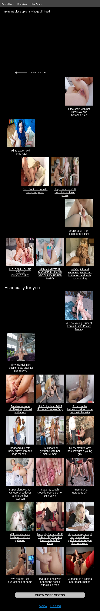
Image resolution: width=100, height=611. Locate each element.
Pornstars (22, 4)
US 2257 (55, 606)
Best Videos (8, 4)
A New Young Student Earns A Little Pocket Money (79, 326)
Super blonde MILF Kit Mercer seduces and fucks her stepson (20, 494)
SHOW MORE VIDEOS (50, 595)
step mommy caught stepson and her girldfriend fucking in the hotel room (80, 539)
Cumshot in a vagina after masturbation (80, 580)
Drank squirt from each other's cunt (79, 232)
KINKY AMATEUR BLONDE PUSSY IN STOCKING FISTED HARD (50, 274)
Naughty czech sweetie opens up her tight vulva (49, 492)
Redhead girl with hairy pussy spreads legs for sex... (20, 451)
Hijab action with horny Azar (21, 152)
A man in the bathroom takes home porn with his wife (79, 409)
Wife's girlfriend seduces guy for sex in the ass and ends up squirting (80, 274)
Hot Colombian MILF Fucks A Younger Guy (50, 408)
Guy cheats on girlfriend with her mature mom (50, 451)
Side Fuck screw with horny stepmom (35, 191)
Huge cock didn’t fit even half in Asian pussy (65, 192)
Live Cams (36, 4)
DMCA (43, 606)
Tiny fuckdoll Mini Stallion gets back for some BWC (21, 367)
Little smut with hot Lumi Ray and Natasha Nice (79, 112)
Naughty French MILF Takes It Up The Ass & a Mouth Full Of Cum (50, 539)
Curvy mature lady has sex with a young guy (80, 451)
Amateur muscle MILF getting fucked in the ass (20, 409)
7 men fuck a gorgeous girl (80, 491)
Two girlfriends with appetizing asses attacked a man (50, 581)
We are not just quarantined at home (20, 580)
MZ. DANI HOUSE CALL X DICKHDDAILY (20, 272)
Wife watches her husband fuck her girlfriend (20, 537)
